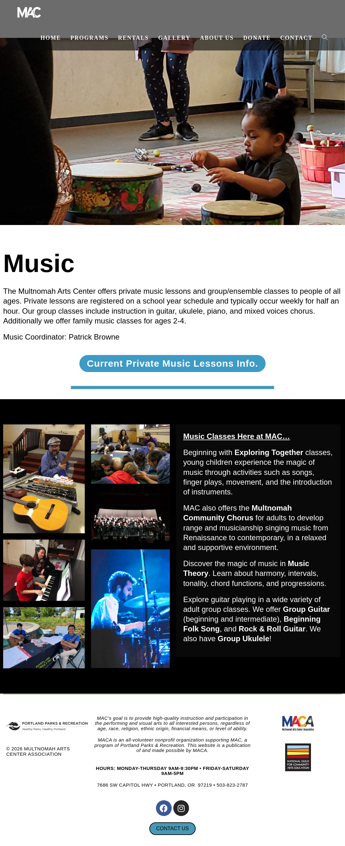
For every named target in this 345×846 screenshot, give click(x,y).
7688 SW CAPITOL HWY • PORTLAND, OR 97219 (154, 785)
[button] (158, 219)
